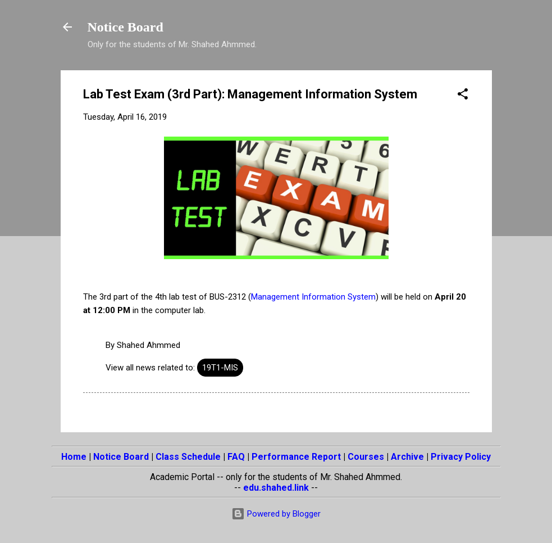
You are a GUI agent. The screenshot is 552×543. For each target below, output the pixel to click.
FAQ (236, 456)
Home (73, 456)
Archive (407, 456)
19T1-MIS (220, 368)
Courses (366, 456)
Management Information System (313, 297)
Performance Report (296, 456)
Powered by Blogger (276, 514)
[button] (462, 96)
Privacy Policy (461, 456)
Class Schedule (188, 456)
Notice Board (125, 27)
